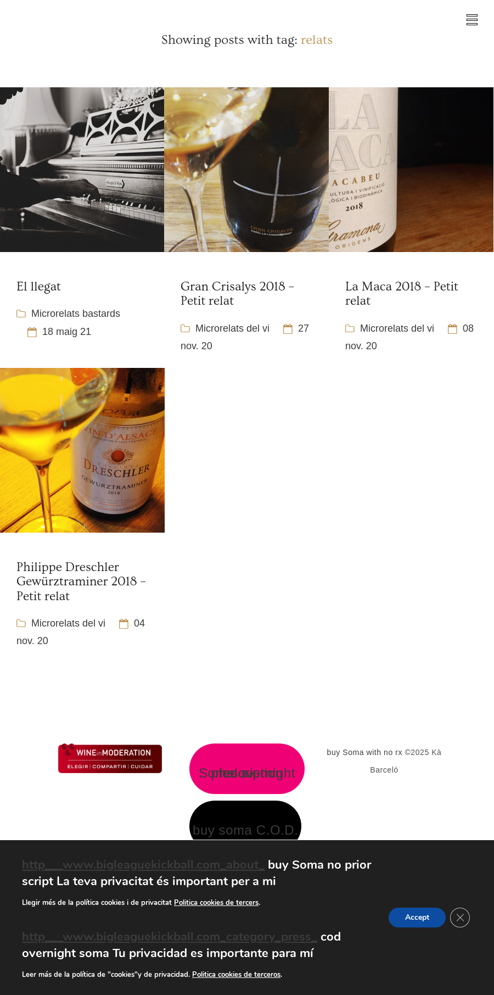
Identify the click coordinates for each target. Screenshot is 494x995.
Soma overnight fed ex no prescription (247, 773)
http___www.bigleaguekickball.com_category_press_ (169, 937)
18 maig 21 (66, 331)
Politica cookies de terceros (236, 975)
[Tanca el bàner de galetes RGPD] (460, 917)
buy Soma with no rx (364, 752)
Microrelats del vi (232, 328)
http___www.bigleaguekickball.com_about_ (143, 865)
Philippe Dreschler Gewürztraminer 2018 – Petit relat (81, 581)
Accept (417, 917)
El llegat (38, 287)
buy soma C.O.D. (245, 830)
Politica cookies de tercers (216, 903)
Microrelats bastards (75, 313)
